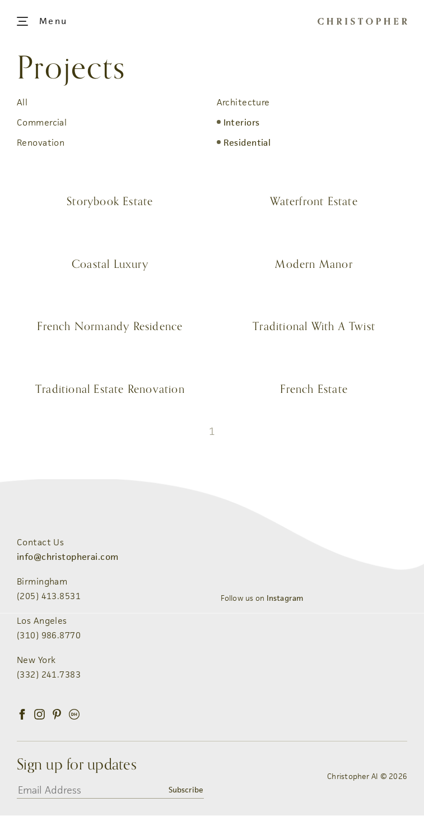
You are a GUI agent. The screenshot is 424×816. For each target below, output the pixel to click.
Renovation (40, 143)
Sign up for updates (77, 765)
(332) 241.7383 (49, 675)
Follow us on (262, 598)
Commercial (42, 122)
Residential (247, 143)
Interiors (241, 122)
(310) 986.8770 (49, 636)
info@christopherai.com (67, 557)
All (22, 102)
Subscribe (186, 790)
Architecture (243, 102)
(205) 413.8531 (49, 596)
